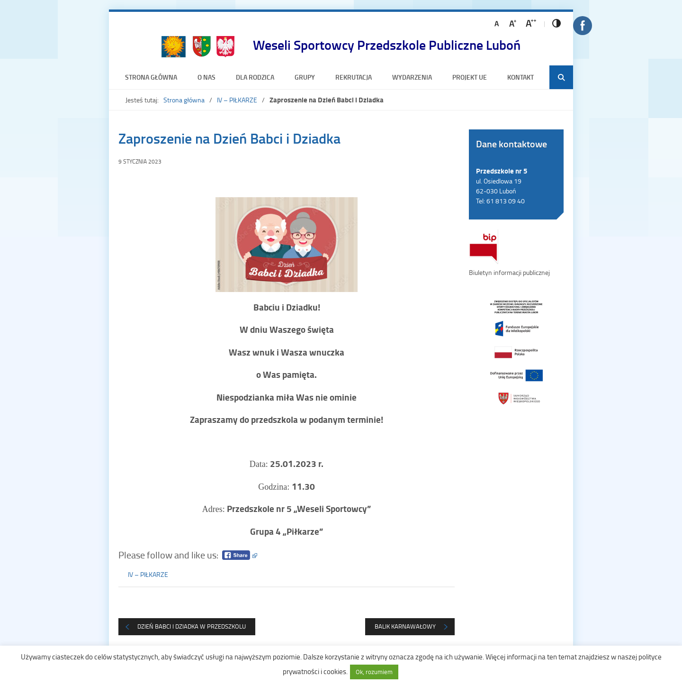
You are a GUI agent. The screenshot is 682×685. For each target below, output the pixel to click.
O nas (206, 77)
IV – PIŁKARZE (237, 99)
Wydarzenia (412, 77)
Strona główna (151, 77)
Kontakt (520, 77)
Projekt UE (469, 77)
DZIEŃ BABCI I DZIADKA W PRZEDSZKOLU (191, 626)
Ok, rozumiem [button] (374, 671)
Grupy (305, 77)
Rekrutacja (353, 77)
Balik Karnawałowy (405, 626)
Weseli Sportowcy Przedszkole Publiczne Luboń (386, 44)
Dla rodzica (255, 77)
